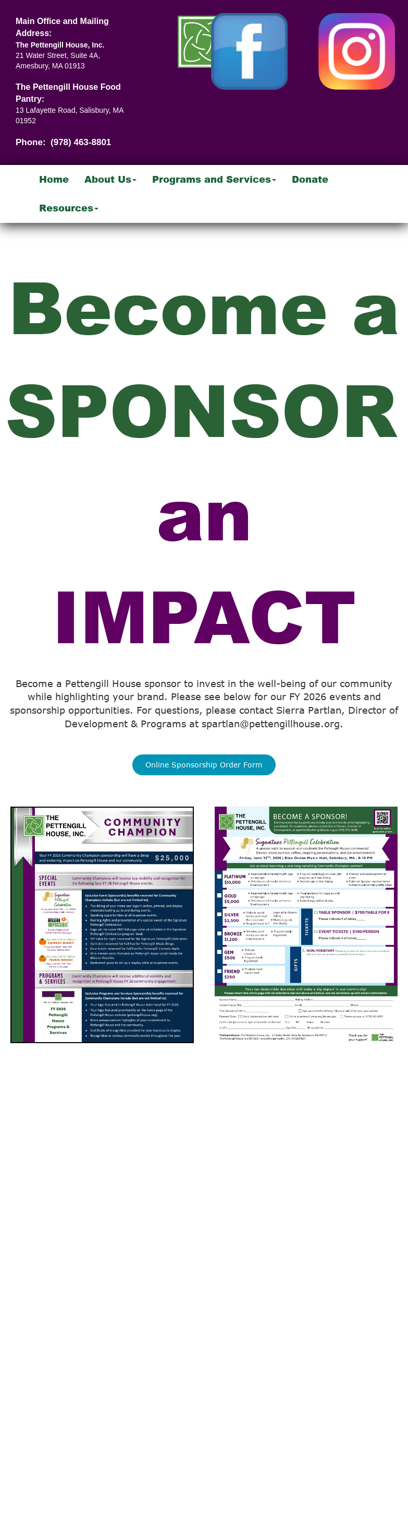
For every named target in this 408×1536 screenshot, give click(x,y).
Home (54, 179)
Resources (68, 208)
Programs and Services (214, 179)
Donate (310, 179)
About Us (110, 179)
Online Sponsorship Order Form (204, 764)
